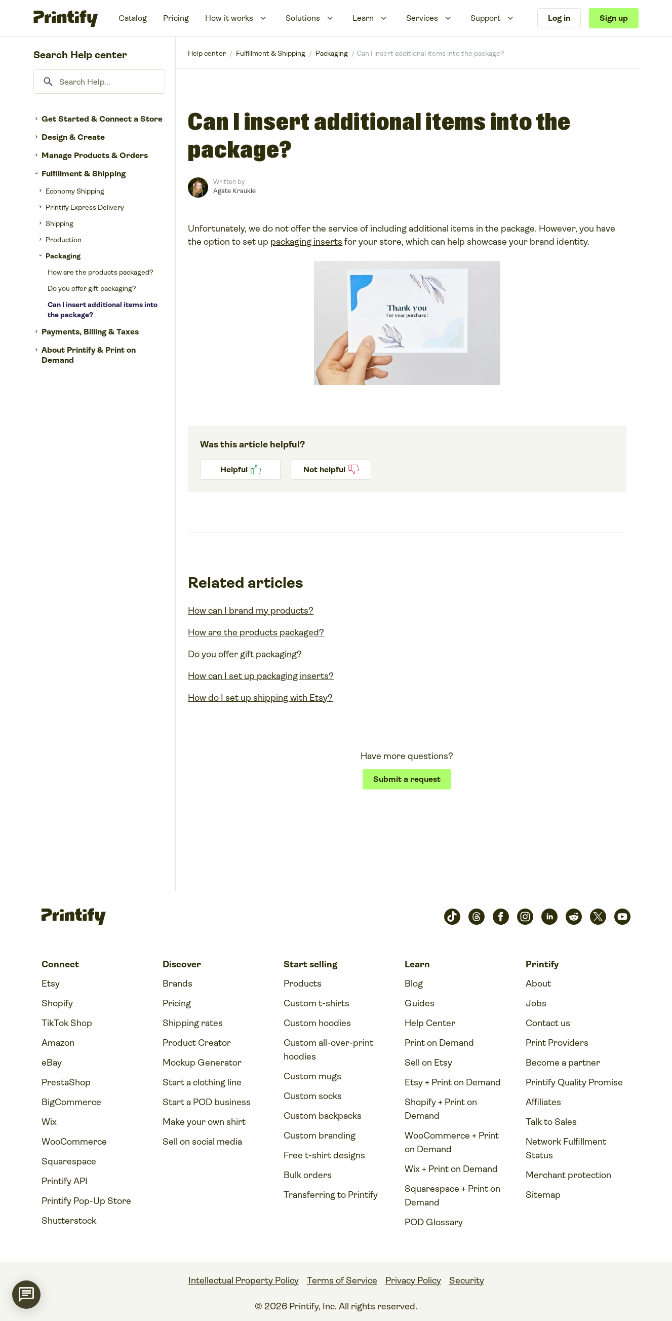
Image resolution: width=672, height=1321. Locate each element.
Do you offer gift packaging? (92, 288)
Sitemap (543, 1195)
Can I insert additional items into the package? (102, 309)
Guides (419, 1003)
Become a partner (563, 1063)
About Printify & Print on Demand (89, 355)
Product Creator (197, 1043)
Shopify (57, 1003)
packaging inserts (306, 242)
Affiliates (543, 1102)
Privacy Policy (413, 1280)
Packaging (63, 256)
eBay (52, 1063)
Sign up (614, 18)
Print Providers (557, 1043)
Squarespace (69, 1161)
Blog (414, 983)
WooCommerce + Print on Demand (452, 1142)
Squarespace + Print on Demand (452, 1195)
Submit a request (407, 779)
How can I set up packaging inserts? (261, 676)
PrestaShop (66, 1082)
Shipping (59, 223)
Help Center (430, 1023)
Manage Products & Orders (95, 155)
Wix (49, 1122)
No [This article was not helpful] (331, 470)
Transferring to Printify (331, 1195)
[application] (26, 1294)
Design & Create (73, 137)
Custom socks (313, 1096)
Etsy (51, 983)
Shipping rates (193, 1023)
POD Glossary (434, 1222)
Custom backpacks (323, 1116)
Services (422, 18)
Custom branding (319, 1135)
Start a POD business (207, 1102)
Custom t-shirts (316, 1003)
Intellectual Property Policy (243, 1280)
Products (303, 983)
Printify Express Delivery (85, 207)
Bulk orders (308, 1175)
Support (485, 18)
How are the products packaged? (100, 272)
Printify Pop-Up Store (86, 1201)
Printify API (65, 1181)
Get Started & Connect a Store (102, 119)
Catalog (132, 18)
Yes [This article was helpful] (240, 470)
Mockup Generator (202, 1063)
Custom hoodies (317, 1023)
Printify (207, 53)
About (538, 983)
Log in (559, 18)
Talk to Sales (551, 1122)
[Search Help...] (99, 81)
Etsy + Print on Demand (453, 1082)
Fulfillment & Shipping (84, 173)
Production (64, 240)
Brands (177, 983)
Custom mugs (312, 1076)
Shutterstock (69, 1221)
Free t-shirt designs (324, 1155)
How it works (229, 18)
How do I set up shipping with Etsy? (260, 698)
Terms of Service (342, 1280)
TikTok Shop (67, 1023)
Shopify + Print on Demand (441, 1109)
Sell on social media (202, 1142)
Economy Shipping (75, 191)
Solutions (303, 18)
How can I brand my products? (250, 611)
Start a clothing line (202, 1082)
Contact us (548, 1023)
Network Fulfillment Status (566, 1148)
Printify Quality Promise (574, 1082)
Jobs (536, 1003)
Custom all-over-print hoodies (328, 1050)
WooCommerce (74, 1142)
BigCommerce (71, 1102)
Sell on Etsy (428, 1063)
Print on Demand (439, 1043)
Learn (363, 18)
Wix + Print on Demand (451, 1169)
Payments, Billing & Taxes (90, 331)
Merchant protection (568, 1175)
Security (466, 1280)
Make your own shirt (204, 1122)
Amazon (58, 1043)
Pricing (176, 18)
